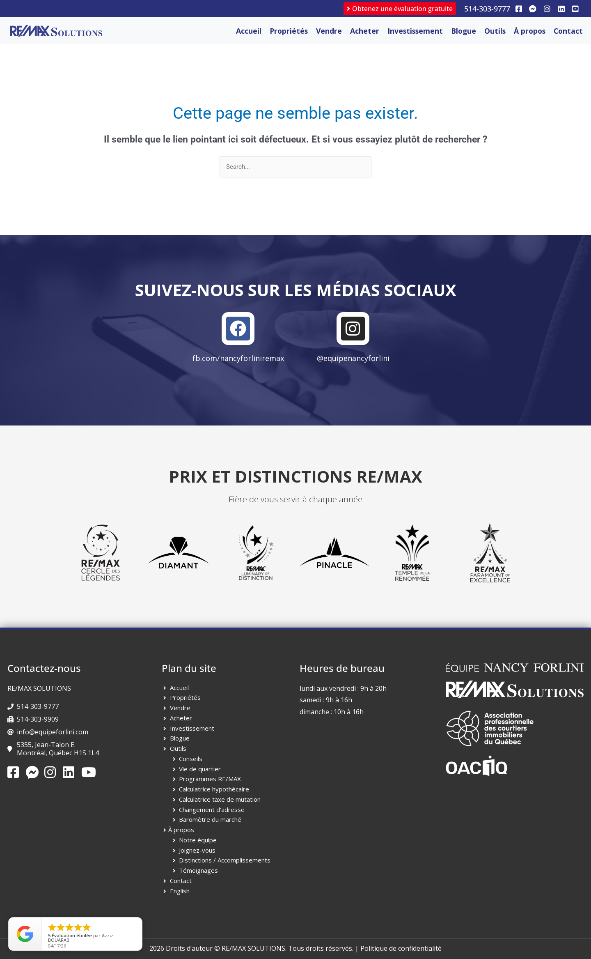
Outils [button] (495, 31)
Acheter (364, 31)
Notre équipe (198, 840)
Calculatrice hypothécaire (214, 789)
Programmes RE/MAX (210, 779)
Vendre (329, 31)
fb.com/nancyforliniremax (238, 358)
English (180, 891)
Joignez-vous (197, 850)
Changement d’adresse (212, 809)
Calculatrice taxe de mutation (220, 799)
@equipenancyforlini (353, 358)
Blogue (463, 31)
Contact (568, 31)
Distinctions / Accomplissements (224, 860)
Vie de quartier (200, 769)
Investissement (415, 31)
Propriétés (185, 697)
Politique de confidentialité (401, 948)
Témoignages (198, 870)
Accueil (248, 31)
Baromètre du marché (210, 819)
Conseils (190, 758)
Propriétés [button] (289, 31)
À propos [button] (529, 31)
